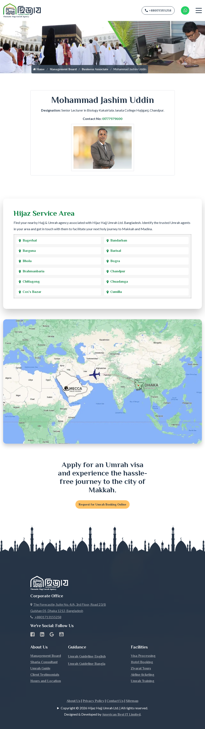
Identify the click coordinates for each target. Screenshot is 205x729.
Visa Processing (143, 656)
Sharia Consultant (44, 662)
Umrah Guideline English (87, 656)
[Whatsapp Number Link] (185, 10)
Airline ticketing (142, 675)
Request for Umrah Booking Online (102, 504)
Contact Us (115, 701)
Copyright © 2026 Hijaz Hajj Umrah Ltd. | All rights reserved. (104, 708)
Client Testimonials (44, 675)
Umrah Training (142, 681)
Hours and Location (45, 681)
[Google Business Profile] (52, 635)
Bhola (27, 261)
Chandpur (117, 271)
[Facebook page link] (32, 635)
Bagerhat (30, 240)
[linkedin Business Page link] (42, 635)
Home (39, 69)
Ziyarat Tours (141, 668)
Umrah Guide (40, 668)
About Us (73, 701)
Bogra (115, 261)
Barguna (29, 251)
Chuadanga (119, 281)
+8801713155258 (158, 10)
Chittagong (31, 281)
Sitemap (132, 701)
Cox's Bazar (32, 292)
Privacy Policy (93, 701)
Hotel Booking (142, 662)
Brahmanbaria (33, 271)
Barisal (115, 251)
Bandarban (118, 240)
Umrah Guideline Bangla (86, 664)
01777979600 (112, 119)
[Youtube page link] (61, 635)
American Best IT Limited (121, 714)
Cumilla (116, 292)
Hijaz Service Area (44, 213)
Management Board (63, 69)
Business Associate (95, 69)
